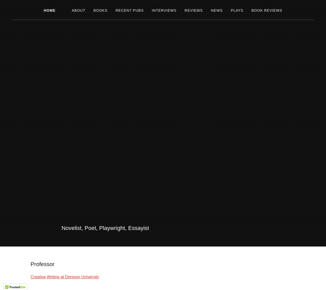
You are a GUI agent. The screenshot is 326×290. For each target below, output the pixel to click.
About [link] (78, 10)
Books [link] (100, 10)
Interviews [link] (164, 10)
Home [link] (50, 10)
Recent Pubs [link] (130, 10)
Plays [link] (237, 10)
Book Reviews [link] (266, 10)
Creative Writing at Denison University (65, 277)
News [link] (217, 10)
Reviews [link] (194, 10)
